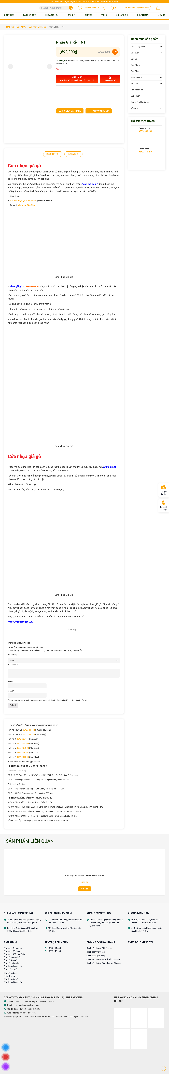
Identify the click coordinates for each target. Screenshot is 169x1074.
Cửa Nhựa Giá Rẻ (107, 60)
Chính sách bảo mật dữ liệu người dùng (104, 963)
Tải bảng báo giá (98, 111)
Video (104, 15)
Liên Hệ (161, 15)
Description (52, 154)
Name (11, 682)
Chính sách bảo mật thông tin (99, 948)
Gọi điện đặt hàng (70, 111)
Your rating (13, 654)
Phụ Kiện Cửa (137, 90)
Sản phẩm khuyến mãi (140, 102)
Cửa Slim (135, 71)
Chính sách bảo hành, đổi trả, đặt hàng (103, 959)
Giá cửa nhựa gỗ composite (23, 200)
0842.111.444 (29, 730)
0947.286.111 (23, 739)
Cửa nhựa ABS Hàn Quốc (14, 954)
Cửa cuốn (135, 53)
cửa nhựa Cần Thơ (26, 205)
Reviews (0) (73, 154)
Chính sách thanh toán (96, 952)
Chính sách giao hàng (96, 955)
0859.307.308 (23, 748)
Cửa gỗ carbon (10, 973)
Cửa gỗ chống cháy (12, 963)
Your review (13, 664)
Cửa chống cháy (138, 46)
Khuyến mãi (143, 15)
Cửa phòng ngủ (10, 969)
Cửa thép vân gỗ (11, 979)
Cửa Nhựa (135, 65)
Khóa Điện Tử (51, 15)
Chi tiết (84, 889)
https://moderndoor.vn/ (26, 1013)
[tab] (52, 154)
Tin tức (88, 15)
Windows (135, 108)
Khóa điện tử (9, 976)
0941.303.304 (23, 757)
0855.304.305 (23, 743)
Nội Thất (134, 83)
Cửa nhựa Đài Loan (12, 951)
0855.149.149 (29, 734)
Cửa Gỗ (134, 59)
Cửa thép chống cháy (13, 966)
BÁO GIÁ (71, 15)
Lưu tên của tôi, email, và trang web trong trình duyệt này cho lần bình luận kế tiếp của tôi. (48, 700)
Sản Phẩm (135, 96)
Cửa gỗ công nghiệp (12, 957)
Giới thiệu (9, 15)
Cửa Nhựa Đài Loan (74, 60)
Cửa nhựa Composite (13, 948)
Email (11, 691)
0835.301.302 (23, 752)
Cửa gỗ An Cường (11, 960)
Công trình (122, 15)
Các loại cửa (29, 15)
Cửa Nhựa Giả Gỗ (91, 60)
